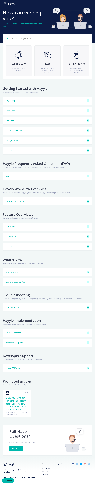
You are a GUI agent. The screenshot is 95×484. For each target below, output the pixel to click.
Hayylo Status (61, 464)
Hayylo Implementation (22, 320)
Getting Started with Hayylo (25, 88)
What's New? (13, 260)
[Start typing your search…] (47, 38)
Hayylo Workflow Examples (24, 189)
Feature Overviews (18, 214)
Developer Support (18, 356)
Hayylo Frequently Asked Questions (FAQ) (36, 163)
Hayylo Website (45, 468)
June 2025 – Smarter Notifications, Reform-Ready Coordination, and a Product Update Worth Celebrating (16, 403)
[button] (90, 4)
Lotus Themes (31, 477)
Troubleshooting (16, 295)
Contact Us (16, 449)
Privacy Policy (45, 471)
